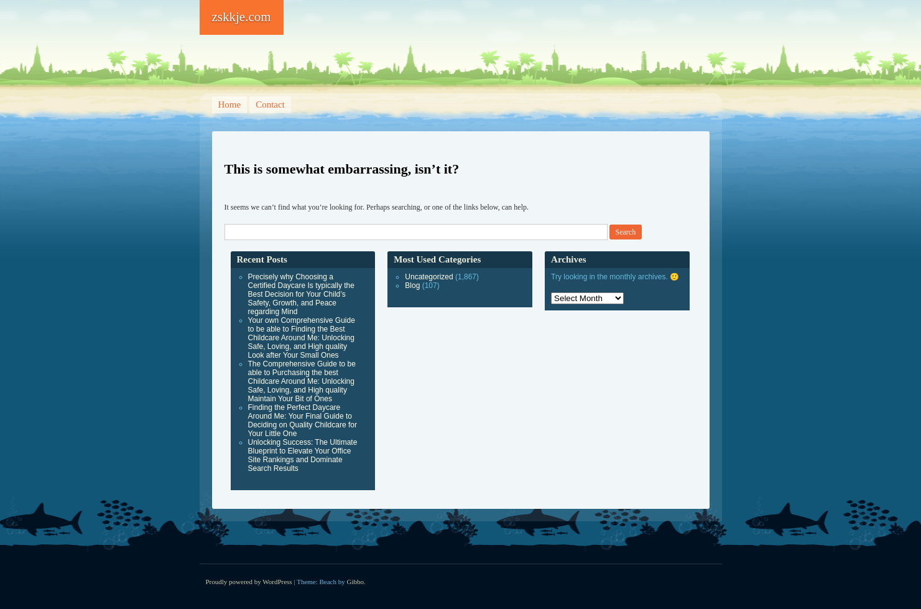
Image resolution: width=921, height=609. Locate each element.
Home (229, 104)
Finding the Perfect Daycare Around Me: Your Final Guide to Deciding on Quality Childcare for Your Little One (302, 420)
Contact (270, 104)
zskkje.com (241, 16)
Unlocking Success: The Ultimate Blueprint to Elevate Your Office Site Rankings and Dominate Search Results (303, 455)
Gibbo (355, 581)
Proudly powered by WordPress (249, 581)
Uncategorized (429, 276)
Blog (412, 285)
